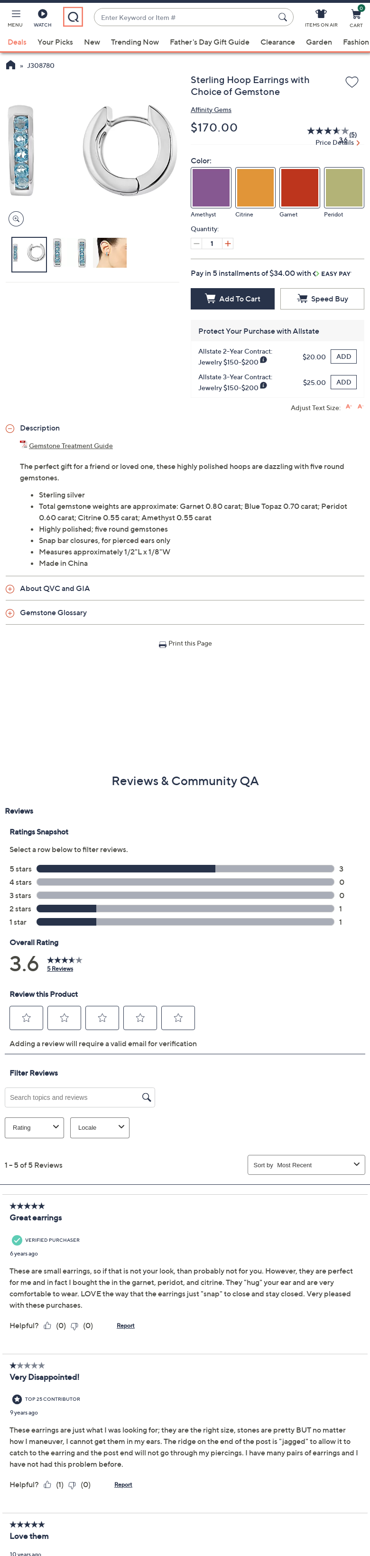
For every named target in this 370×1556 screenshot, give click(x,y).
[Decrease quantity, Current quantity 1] (196, 243)
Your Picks (55, 42)
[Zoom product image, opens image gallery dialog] (14, 219)
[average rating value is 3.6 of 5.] (323, 134)
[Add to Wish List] (352, 82)
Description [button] (40, 427)
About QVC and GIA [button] (55, 588)
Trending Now (135, 42)
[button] (15, 20)
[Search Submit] (284, 17)
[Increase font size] (348, 406)
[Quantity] (212, 243)
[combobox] (184, 17)
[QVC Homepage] (10, 66)
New (92, 42)
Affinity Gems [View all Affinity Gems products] (211, 109)
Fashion (356, 42)
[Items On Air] (321, 20)
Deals (17, 42)
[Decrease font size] (360, 406)
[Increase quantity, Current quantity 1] (227, 243)
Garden (319, 42)
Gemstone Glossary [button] (53, 612)
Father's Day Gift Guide (210, 42)
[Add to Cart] (233, 298)
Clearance (277, 42)
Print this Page (190, 643)
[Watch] (43, 20)
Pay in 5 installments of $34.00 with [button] (271, 273)
